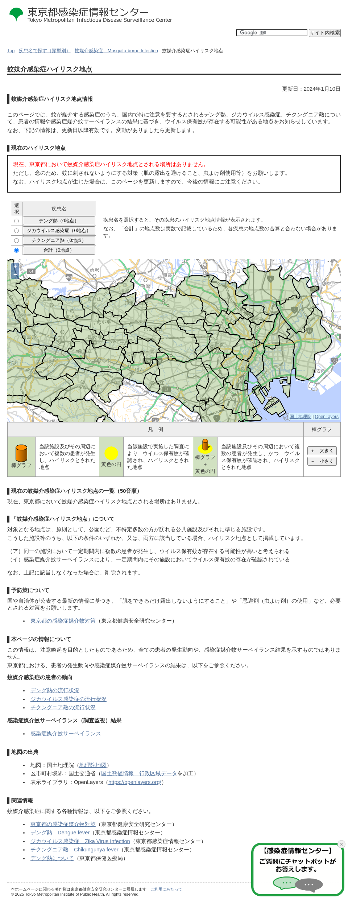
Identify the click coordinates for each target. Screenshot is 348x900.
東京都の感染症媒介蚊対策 (63, 621)
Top (10, 50)
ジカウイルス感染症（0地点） (59, 230)
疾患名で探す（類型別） (45, 50)
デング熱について (52, 858)
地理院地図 (93, 765)
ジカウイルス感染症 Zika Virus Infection (80, 841)
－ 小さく (322, 461)
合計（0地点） (59, 250)
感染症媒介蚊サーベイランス (65, 733)
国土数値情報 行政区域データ (139, 773)
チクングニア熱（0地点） (59, 240)
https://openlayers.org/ (134, 782)
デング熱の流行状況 (54, 690)
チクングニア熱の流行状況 (63, 707)
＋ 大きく (322, 450)
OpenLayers (327, 416)
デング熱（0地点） (59, 220)
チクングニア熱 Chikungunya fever (74, 849)
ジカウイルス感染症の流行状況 (68, 699)
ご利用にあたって (166, 889)
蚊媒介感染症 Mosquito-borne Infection (116, 50)
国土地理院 (300, 416)
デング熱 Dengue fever (60, 832)
